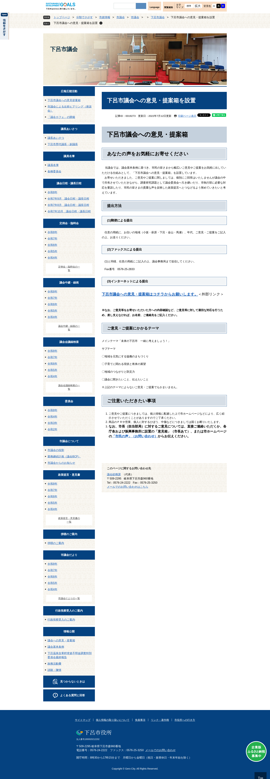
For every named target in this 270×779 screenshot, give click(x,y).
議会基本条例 (56, 646)
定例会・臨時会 (69, 223)
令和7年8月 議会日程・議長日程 (68, 205)
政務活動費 (54, 663)
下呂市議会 (158, 17)
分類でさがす (84, 17)
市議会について (69, 441)
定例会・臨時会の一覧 (69, 268)
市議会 (120, 17)
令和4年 (52, 257)
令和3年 (52, 422)
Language (154, 7)
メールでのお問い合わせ (160, 750)
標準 (189, 6)
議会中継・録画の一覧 (69, 328)
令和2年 (52, 429)
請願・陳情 (54, 670)
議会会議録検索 (69, 341)
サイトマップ (82, 719)
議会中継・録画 (69, 282)
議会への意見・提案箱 (61, 640)
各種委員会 (54, 171)
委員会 (69, 401)
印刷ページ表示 (187, 115)
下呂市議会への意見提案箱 (64, 100)
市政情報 (104, 17)
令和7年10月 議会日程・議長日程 (69, 211)
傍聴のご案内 (69, 534)
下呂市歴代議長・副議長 (63, 144)
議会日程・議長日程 (69, 183)
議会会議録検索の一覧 (69, 387)
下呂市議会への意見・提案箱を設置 (76, 23)
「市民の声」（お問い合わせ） (135, 436)
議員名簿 (69, 156)
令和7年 (52, 238)
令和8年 (52, 192)
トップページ (62, 17)
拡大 (198, 6)
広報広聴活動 (69, 91)
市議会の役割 (56, 450)
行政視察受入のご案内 (69, 610)
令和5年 (52, 251)
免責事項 (140, 719)
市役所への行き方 (184, 719)
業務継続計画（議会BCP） (64, 456)
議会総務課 (114, 474)
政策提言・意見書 (69, 474)
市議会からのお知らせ (61, 462)
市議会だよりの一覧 (69, 598)
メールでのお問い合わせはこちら (127, 486)
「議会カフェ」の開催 (61, 117)
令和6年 (52, 244)
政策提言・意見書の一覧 (69, 520)
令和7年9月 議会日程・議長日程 (68, 198)
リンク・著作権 (160, 719)
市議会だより (69, 554)
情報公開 (69, 631)
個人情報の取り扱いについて (112, 719)
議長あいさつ (69, 128)
